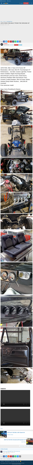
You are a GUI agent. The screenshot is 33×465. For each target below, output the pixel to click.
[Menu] (1, 3)
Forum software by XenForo (8, 463)
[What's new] (30, 3)
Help (16, 461)
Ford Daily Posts (12, 452)
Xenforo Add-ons (20, 463)
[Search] (32, 3)
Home (18, 461)
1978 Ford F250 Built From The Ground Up (11, 451)
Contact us (2, 461)
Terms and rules (7, 461)
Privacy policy (12, 461)
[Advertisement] (16, 13)
